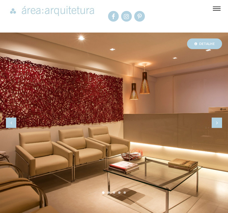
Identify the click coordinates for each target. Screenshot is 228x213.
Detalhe (204, 44)
